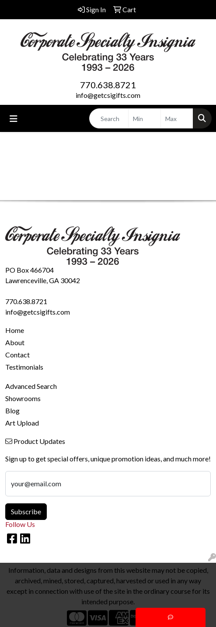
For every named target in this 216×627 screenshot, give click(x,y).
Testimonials (24, 367)
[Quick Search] (109, 118)
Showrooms (23, 398)
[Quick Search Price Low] (144, 118)
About (14, 342)
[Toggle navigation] (13, 118)
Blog (12, 410)
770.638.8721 (108, 85)
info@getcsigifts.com (108, 95)
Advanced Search (31, 386)
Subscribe (26, 511)
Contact (17, 354)
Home (14, 330)
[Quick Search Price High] (176, 118)
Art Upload (22, 423)
